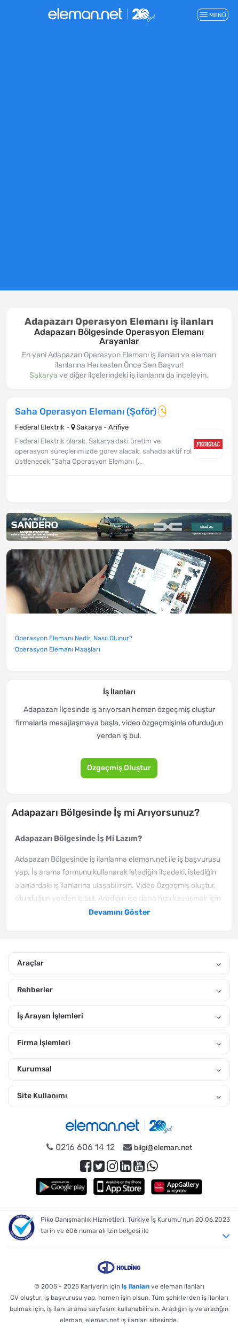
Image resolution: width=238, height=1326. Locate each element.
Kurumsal (119, 1069)
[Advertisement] (119, 163)
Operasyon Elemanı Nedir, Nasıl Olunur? (73, 638)
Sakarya (43, 375)
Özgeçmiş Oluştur (119, 767)
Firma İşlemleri (119, 1043)
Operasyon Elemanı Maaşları (57, 649)
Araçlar (119, 963)
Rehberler (119, 990)
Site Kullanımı (119, 1096)
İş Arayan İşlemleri (119, 1016)
